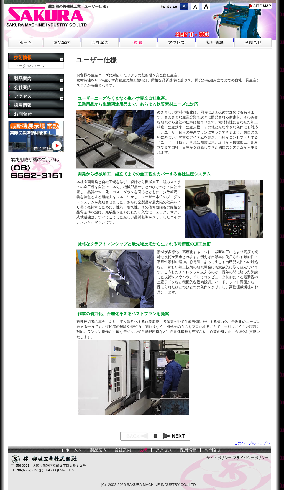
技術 (143, 450)
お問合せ (23, 114)
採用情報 (23, 105)
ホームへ (73, 450)
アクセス (23, 96)
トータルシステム (30, 66)
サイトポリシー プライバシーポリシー (237, 458)
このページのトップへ (252, 443)
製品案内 (23, 78)
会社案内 (23, 87)
